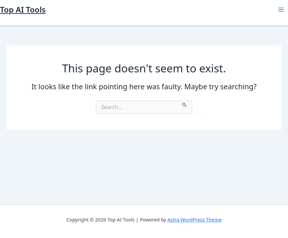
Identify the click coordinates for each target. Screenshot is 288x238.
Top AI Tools (23, 9)
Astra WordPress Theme (194, 219)
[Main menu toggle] (281, 10)
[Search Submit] (184, 103)
